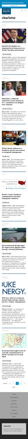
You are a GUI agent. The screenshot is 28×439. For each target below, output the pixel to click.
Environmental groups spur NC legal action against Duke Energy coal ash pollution (13, 247)
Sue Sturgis (7, 54)
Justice (4, 24)
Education (14, 404)
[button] (25, 10)
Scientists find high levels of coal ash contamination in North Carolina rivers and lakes (13, 354)
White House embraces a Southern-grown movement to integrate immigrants (13, 150)
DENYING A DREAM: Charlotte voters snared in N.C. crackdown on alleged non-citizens (13, 102)
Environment (5, 224)
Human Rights (14, 413)
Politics (4, 26)
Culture (14, 394)
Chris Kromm (8, 109)
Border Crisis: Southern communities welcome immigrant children (11, 196)
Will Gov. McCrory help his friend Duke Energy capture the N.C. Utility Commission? (14, 300)
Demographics (6, 78)
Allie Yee (6, 156)
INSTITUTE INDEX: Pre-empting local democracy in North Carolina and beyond (13, 48)
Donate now (14, 5)
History (14, 410)
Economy (14, 400)
